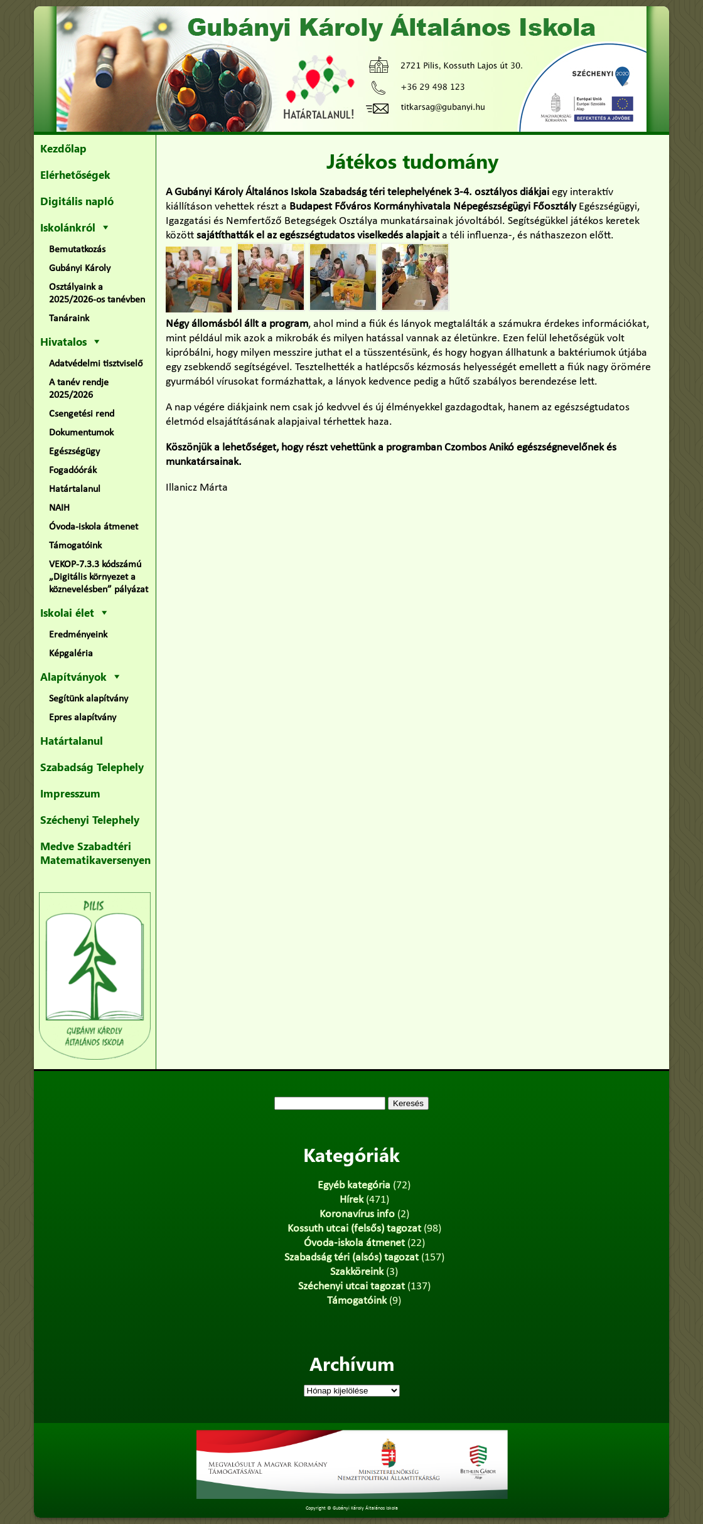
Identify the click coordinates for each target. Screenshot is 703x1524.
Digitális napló (77, 201)
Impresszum (70, 793)
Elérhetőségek (75, 174)
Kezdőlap (63, 148)
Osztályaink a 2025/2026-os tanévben (97, 293)
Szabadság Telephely (92, 767)
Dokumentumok (81, 433)
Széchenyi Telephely (89, 819)
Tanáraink (69, 319)
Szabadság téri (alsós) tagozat (351, 1258)
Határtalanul (74, 489)
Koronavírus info (357, 1214)
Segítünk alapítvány (88, 699)
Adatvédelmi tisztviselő (95, 364)
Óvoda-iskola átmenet (93, 527)
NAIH (59, 508)
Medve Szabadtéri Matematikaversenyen (95, 852)
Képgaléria (71, 654)
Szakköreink (357, 1272)
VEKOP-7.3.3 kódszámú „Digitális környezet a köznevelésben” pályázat (98, 577)
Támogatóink (75, 546)
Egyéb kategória (354, 1185)
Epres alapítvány (82, 718)
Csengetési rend (81, 414)
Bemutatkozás (77, 250)
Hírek (351, 1200)
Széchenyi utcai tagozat (351, 1286)
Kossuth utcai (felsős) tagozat (354, 1229)
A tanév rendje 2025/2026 (79, 389)
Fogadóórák (73, 471)
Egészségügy (74, 452)
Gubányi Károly (79, 269)
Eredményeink (78, 635)
